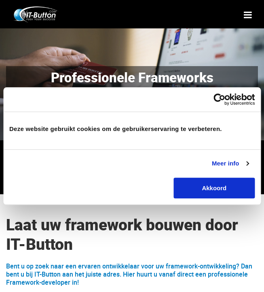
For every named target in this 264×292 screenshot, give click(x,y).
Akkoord (214, 188)
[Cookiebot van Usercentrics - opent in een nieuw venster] (219, 99)
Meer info (225, 163)
